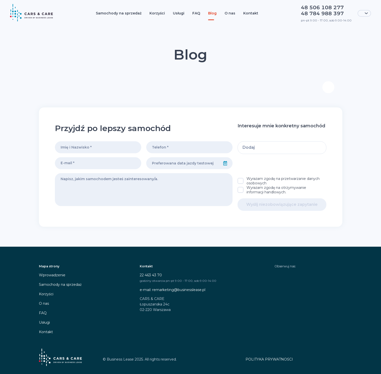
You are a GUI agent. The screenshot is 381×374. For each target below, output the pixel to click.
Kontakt (250, 13)
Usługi (178, 13)
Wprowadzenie (52, 275)
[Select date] (225, 163)
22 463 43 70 (151, 275)
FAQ (196, 13)
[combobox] (182, 163)
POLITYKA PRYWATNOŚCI (269, 359)
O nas (230, 13)
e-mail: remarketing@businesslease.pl (172, 290)
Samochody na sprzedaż (118, 13)
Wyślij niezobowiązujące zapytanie (282, 204)
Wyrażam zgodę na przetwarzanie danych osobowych (283, 180)
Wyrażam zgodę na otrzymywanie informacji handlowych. (276, 189)
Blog (212, 13)
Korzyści (157, 13)
